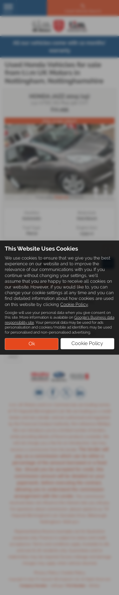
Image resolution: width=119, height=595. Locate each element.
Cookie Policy (74, 304)
